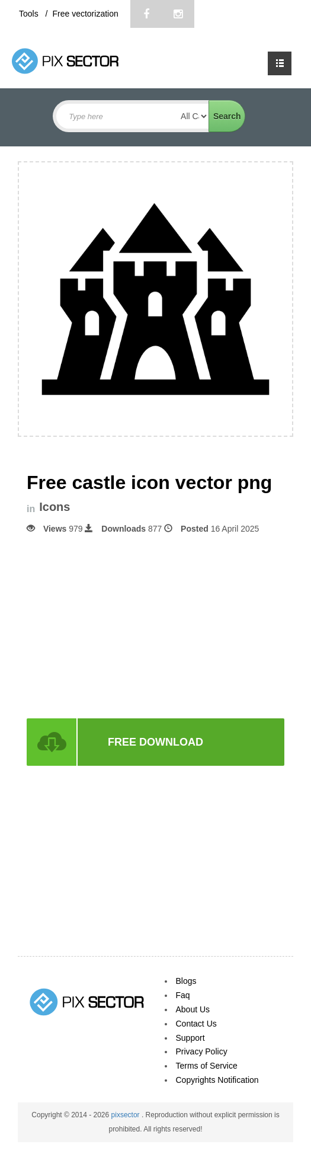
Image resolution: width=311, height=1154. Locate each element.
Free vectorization (85, 13)
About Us (193, 1009)
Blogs (186, 981)
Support (190, 1038)
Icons (54, 507)
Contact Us (196, 1023)
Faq (183, 995)
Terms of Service (207, 1065)
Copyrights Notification (217, 1080)
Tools (30, 13)
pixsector (126, 1115)
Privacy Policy (201, 1051)
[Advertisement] (155, 625)
